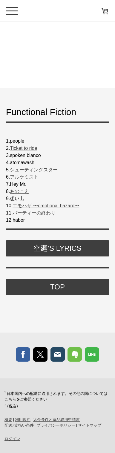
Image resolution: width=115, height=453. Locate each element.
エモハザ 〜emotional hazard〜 (46, 205)
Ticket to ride (23, 148)
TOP (57, 287)
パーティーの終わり (34, 212)
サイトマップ (89, 425)
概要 (8, 419)
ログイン (12, 438)
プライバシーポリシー (55, 425)
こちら (10, 399)
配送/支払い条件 (19, 425)
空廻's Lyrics (57, 248)
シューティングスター (34, 169)
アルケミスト (24, 176)
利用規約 (22, 419)
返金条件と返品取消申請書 (56, 419)
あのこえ (19, 191)
